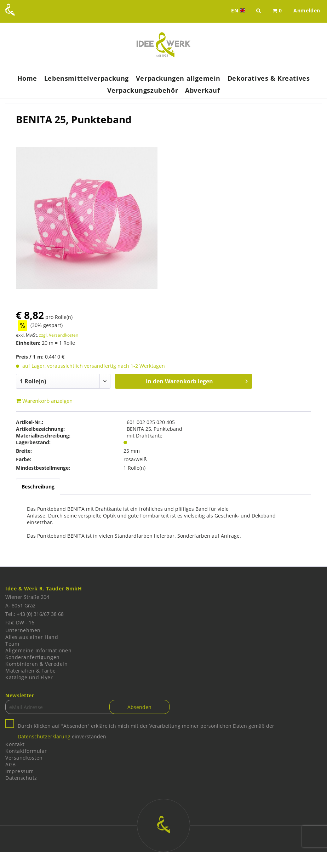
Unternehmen (23, 630)
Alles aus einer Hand (31, 637)
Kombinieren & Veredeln (36, 664)
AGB (10, 764)
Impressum (19, 771)
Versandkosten (24, 757)
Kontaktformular (26, 751)
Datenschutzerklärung (44, 736)
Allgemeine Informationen (38, 650)
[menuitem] (277, 11)
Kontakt (15, 744)
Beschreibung (38, 486)
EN (238, 10)
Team (12, 643)
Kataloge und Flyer (29, 677)
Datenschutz (21, 777)
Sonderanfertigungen (32, 657)
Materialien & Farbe (30, 670)
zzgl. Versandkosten (58, 335)
